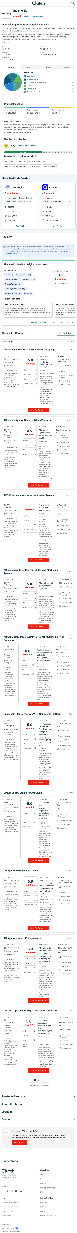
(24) (56, 193)
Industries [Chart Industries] (48, 67)
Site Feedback (6, 1182)
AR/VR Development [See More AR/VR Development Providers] (33, 79)
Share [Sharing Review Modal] (71, 349)
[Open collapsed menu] (4, 3)
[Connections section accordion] (38, 1161)
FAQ (41, 1192)
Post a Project (6, 1216)
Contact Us (5, 1186)
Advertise (43, 1211)
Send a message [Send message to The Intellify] (19, 1142)
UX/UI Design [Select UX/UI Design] (35, 166)
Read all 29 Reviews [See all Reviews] (38, 322)
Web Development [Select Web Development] (50, 166)
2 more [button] (68, 201)
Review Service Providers (10, 1207)
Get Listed (43, 1202)
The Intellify (19, 10)
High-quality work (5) (12, 279)
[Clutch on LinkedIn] (20, 1191)
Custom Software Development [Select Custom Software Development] (16, 166)
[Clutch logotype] (8, 1171)
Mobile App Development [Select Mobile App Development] (38, 161)
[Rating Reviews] (16, 16)
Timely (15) (9, 275)
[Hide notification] (73, 246)
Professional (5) (29, 279)
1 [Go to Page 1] (34, 1080)
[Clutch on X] (7, 1191)
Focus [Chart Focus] (29, 67)
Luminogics (18, 187)
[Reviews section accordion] (38, 237)
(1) (18, 193)
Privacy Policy (6, 1224)
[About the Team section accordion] (38, 1104)
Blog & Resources (8, 1211)
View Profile (20, 226)
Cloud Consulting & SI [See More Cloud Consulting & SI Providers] (33, 92)
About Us (43, 1174)
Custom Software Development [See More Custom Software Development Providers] (36, 82)
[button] (34, 342)
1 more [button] (30, 201)
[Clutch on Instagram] (11, 1191)
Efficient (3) (28, 293)
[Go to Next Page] (46, 1080)
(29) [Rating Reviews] (65, 279)
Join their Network (38, 16)
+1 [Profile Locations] (57, 54)
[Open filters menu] (71, 342)
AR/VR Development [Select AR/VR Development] (18, 161)
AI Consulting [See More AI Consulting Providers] (31, 76)
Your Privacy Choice (8, 1228)
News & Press (45, 1183)
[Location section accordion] (38, 1112)
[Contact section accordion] (38, 1119)
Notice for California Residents (11, 1231)
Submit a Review (65, 333)
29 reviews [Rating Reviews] (25, 16)
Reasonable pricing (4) (13, 293)
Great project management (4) (15, 289)
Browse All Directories (9, 1202)
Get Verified (44, 1207)
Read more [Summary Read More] (5, 43)
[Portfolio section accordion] (38, 1096)
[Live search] (73, 3)
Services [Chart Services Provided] (11, 67)
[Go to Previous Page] (30, 1080)
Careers (43, 1179)
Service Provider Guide (48, 1216)
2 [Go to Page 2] (38, 1080)
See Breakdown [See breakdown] (59, 283)
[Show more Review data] (38, 410)
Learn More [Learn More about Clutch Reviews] (10, 254)
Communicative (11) (23, 275)
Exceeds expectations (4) (14, 284)
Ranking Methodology (48, 1188)
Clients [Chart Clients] (66, 67)
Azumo (53, 187)
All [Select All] (6, 161)
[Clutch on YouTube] (16, 1191)
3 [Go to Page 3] (42, 1080)
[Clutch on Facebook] (3, 1191)
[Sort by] (34, 342)
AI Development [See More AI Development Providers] (31, 89)
